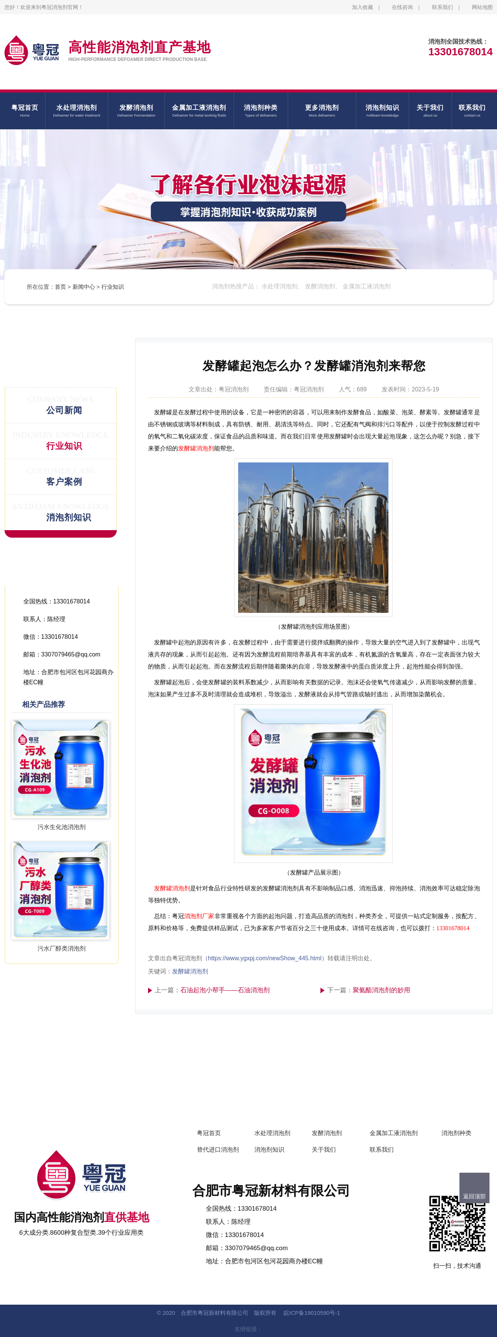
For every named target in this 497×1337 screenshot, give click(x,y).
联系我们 (442, 7)
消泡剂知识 (269, 1149)
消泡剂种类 (456, 1133)
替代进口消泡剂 (218, 1149)
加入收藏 (362, 7)
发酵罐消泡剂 (196, 448)
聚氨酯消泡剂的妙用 (381, 990)
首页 (60, 286)
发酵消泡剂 (327, 1133)
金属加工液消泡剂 (394, 1133)
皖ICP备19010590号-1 (312, 1313)
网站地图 (482, 7)
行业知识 (112, 286)
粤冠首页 (209, 1133)
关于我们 (324, 1149)
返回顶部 (474, 1196)
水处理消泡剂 (272, 1133)
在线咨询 (402, 7)
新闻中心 (84, 286)
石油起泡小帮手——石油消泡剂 (225, 990)
